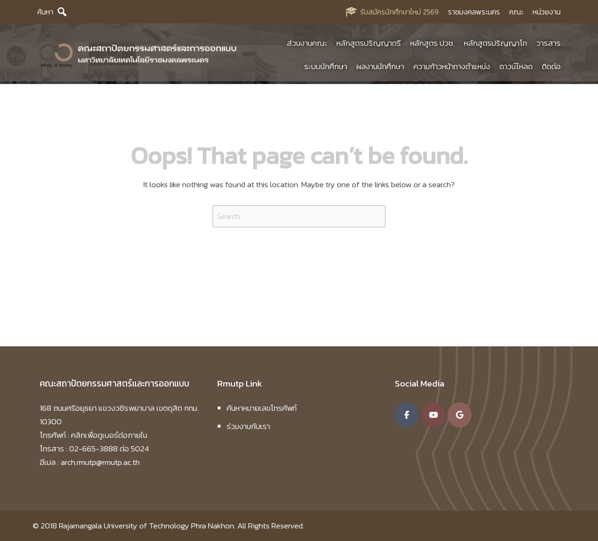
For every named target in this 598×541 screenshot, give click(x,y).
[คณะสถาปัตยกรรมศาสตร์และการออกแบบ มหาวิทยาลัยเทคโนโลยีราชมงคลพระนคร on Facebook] (407, 415)
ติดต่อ (551, 68)
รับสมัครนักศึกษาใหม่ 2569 (399, 11)
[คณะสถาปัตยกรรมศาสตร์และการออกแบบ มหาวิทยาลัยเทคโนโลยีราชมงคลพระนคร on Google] (459, 415)
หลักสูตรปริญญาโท (495, 44)
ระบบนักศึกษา (325, 68)
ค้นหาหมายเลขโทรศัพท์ (262, 408)
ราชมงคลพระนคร (474, 11)
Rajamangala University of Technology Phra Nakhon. (147, 526)
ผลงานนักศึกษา (380, 68)
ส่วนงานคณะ (307, 44)
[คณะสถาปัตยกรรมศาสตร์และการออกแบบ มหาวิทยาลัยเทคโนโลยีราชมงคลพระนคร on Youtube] (433, 415)
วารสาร (548, 44)
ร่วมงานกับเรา (248, 426)
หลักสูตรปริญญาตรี (368, 44)
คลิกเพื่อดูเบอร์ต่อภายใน (109, 435)
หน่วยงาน (547, 11)
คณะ (516, 11)
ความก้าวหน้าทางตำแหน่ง (451, 68)
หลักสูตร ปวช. (432, 44)
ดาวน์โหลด (516, 68)
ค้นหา (45, 11)
